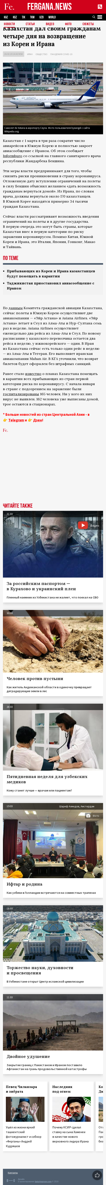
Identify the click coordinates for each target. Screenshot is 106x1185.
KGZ (15, 17)
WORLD (52, 17)
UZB (41, 17)
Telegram (16, 420)
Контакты (13, 1172)
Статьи (30, 24)
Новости (9, 24)
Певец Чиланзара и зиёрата (21, 1089)
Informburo (12, 156)
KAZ (6, 17)
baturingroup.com (43, 1182)
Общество (41, 54)
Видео (50, 24)
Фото (68, 24)
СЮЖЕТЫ (88, 24)
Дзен (37, 420)
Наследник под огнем (62, 1089)
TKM (32, 17)
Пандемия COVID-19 (61, 54)
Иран (30, 54)
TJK (23, 17)
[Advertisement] (53, 473)
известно (33, 373)
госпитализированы (21, 394)
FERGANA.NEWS (49, 7)
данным (16, 308)
